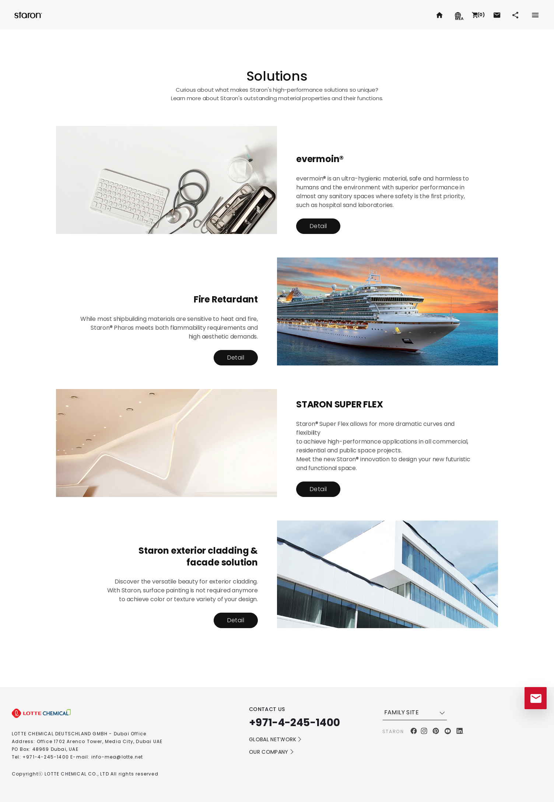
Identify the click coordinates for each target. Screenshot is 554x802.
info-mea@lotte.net (117, 757)
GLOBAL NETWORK (275, 739)
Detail (318, 226)
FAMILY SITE (415, 712)
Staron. (29, 14)
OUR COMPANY (271, 751)
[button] (477, 14)
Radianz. (93, 14)
